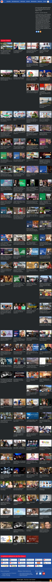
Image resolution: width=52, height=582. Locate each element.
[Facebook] (36, 32)
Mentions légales (20, 579)
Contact (44, 1)
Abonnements (34, 1)
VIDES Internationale (23, 575)
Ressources (40, 1)
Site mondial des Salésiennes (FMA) (26, 574)
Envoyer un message (6, 575)
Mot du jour (23, 1)
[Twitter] (38, 32)
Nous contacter (32, 579)
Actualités (9, 1)
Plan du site (26, 579)
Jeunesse (28, 1)
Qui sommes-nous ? (15, 1)
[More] (40, 32)
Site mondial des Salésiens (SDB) (26, 573)
